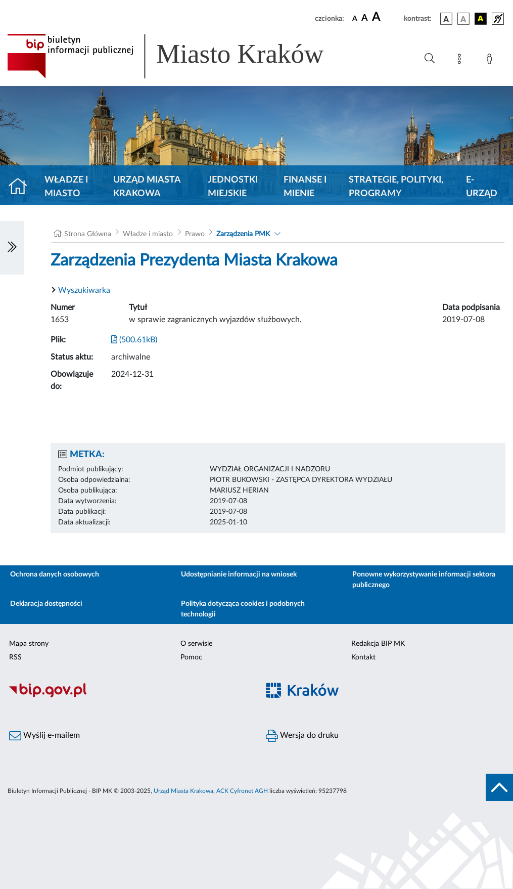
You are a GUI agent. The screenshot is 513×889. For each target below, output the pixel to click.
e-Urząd (481, 186)
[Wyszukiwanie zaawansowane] (430, 59)
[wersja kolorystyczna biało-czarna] (463, 18)
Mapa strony (29, 643)
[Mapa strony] (461, 60)
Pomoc (191, 657)
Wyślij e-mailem (44, 736)
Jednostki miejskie (233, 186)
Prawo (195, 234)
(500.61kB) (134, 340)
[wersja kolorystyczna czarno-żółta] (480, 18)
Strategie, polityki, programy (396, 186)
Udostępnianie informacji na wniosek (239, 574)
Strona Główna (87, 234)
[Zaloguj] (491, 60)
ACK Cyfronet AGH (242, 791)
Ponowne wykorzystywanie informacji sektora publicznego (423, 580)
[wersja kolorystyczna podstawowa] (446, 18)
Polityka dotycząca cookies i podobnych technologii (243, 609)
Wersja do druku (302, 736)
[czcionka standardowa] (354, 18)
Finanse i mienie (305, 186)
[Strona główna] (22, 187)
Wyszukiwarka (84, 290)
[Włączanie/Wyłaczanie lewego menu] (12, 248)
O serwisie (196, 643)
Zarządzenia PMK (243, 234)
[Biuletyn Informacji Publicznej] (128, 696)
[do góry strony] (499, 787)
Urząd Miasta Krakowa (146, 186)
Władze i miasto (66, 186)
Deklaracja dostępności (46, 603)
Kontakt (363, 657)
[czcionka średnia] (364, 18)
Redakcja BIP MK (378, 643)
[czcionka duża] (386, 17)
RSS (15, 657)
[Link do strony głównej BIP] (180, 56)
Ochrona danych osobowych (54, 574)
